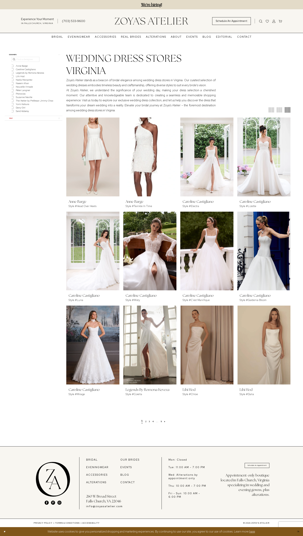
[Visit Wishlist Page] (267, 21)
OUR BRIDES (130, 459)
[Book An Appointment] (231, 21)
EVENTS (126, 467)
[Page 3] (148, 421)
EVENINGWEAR (97, 467)
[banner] (151, 21)
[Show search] (260, 21)
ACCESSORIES (97, 474)
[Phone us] (73, 21)
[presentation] (92, 157)
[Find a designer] (25, 62)
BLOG (124, 474)
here (252, 531)
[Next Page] (170, 421)
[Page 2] (142, 421)
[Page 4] (153, 421)
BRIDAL (92, 459)
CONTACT (127, 482)
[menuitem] (37, 21)
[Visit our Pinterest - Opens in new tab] (53, 503)
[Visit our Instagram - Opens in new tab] (59, 503)
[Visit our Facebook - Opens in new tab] (47, 503)
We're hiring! (151, 4)
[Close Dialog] (5, 531)
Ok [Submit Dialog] (297, 531)
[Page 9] (165, 421)
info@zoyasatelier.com (104, 506)
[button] (274, 21)
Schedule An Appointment (249, 466)
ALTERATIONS (96, 482)
